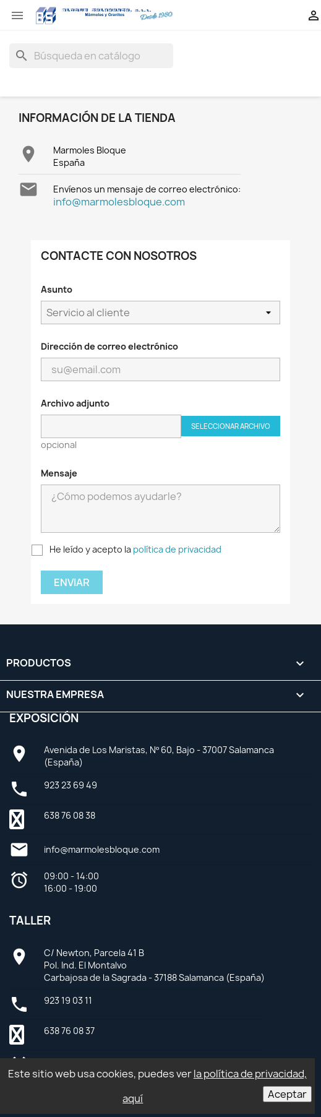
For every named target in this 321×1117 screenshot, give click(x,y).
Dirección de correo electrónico (109, 346)
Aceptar (287, 1094)
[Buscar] (91, 55)
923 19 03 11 (68, 1000)
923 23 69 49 (70, 785)
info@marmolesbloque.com (119, 202)
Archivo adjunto (75, 403)
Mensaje (59, 473)
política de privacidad (177, 549)
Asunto (56, 289)
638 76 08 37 (69, 1031)
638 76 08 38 (69, 815)
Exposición (44, 718)
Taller (30, 920)
